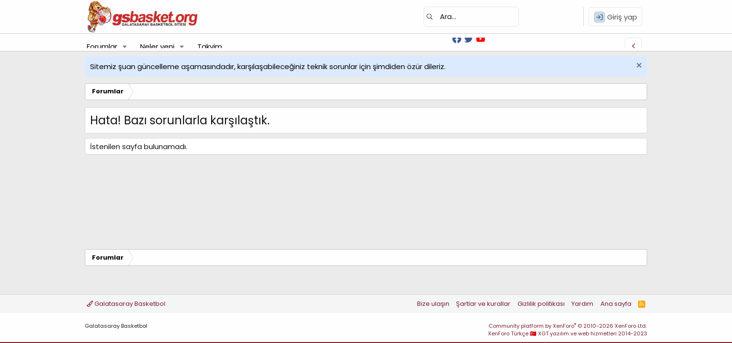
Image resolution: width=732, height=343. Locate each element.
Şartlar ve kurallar (483, 303)
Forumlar (102, 46)
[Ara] (471, 17)
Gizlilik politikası (541, 303)
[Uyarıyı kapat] (638, 66)
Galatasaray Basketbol (126, 303)
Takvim (209, 46)
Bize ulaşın (433, 303)
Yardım (582, 303)
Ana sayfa (615, 303)
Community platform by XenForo (567, 326)
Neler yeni (157, 46)
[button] (125, 46)
